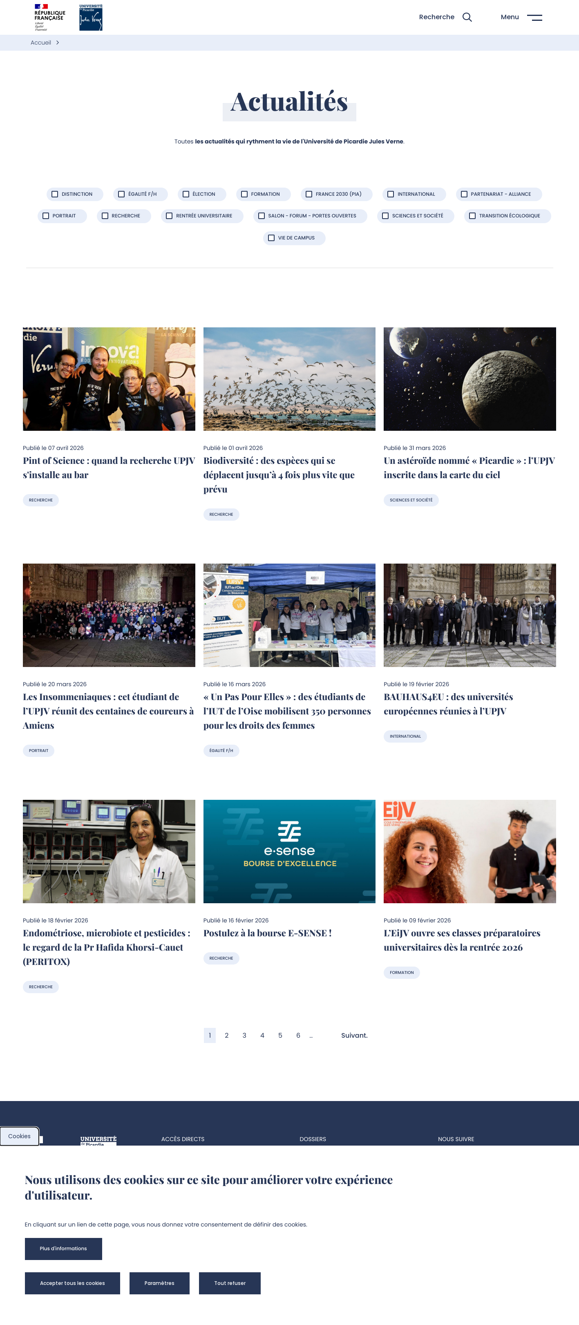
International (416, 194)
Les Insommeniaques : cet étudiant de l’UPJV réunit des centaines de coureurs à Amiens (108, 710)
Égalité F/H (221, 751)
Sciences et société (417, 216)
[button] (445, 17)
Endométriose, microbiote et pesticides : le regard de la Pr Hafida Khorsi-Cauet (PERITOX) (106, 947)
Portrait (38, 751)
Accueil (42, 42)
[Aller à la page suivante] (358, 1035)
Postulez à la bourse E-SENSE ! (267, 933)
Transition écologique (509, 216)
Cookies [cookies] (19, 1136)
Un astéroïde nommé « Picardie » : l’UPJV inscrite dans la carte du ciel (469, 467)
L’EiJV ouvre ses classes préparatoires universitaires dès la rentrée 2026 (462, 940)
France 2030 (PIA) (339, 194)
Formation (265, 194)
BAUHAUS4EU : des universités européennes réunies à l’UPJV (448, 703)
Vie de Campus (296, 238)
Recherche (41, 500)
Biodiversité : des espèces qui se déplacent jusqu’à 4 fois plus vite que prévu (279, 474)
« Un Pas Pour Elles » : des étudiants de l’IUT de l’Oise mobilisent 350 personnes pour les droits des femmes (287, 710)
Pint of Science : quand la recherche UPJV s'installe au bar (109, 467)
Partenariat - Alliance (501, 194)
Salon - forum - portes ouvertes (312, 216)
